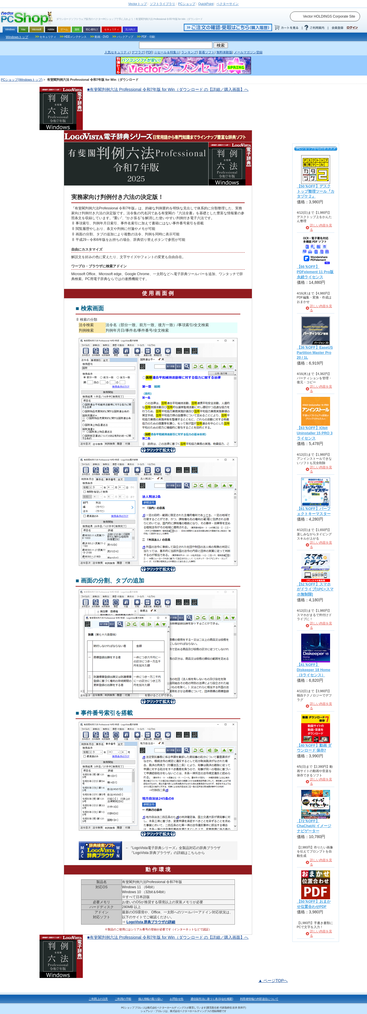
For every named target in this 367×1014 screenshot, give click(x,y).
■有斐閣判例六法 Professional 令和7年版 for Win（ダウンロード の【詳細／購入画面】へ (167, 89)
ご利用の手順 (123, 998)
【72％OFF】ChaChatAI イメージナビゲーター (314, 826)
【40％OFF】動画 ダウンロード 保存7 (314, 748)
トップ (137, 3)
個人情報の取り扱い (150, 998)
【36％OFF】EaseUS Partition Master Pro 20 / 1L (315, 352)
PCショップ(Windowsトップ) (21, 79)
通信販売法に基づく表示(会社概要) (211, 998)
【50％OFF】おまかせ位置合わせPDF (314, 904)
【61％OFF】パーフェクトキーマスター (314, 511)
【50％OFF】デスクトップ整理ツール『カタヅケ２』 (315, 191)
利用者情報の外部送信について (259, 998)
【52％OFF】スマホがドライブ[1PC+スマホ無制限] (315, 589)
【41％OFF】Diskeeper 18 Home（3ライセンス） (313, 670)
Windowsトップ (17, 37)
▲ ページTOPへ (273, 980)
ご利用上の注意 (98, 998)
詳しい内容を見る (321, 227)
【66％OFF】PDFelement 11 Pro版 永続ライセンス (315, 272)
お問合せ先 (177, 998)
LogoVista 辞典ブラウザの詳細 (150, 922)
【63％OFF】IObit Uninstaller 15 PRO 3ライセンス (315, 433)
